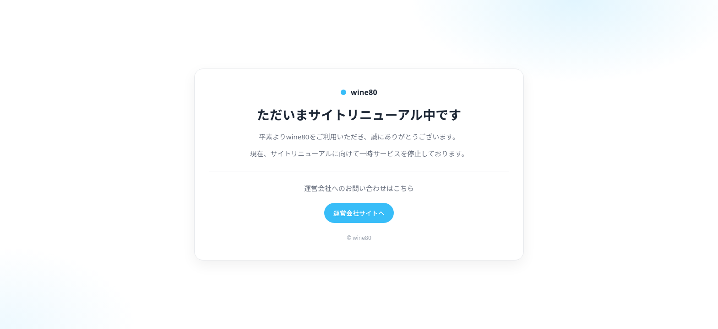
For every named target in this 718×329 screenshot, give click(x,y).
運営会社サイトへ (359, 213)
